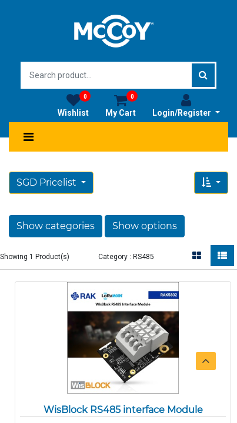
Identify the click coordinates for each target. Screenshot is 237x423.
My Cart (121, 105)
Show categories (55, 225)
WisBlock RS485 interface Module (123, 409)
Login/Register (186, 105)
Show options (144, 225)
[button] (211, 183)
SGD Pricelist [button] (47, 182)
